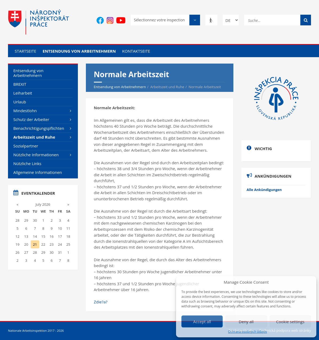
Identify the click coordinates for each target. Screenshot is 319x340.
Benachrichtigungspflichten (38, 128)
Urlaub (19, 101)
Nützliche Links (27, 163)
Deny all (246, 321)
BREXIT (19, 84)
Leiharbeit (22, 93)
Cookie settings (290, 321)
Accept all (202, 321)
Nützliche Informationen (36, 154)
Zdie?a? (100, 301)
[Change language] (231, 20)
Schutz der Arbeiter (31, 119)
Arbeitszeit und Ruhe (34, 137)
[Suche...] (277, 19)
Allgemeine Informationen (37, 172)
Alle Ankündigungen (264, 189)
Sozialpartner (25, 145)
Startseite (25, 51)
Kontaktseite (136, 51)
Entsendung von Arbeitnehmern (79, 51)
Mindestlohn (25, 110)
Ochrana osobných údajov (247, 331)
